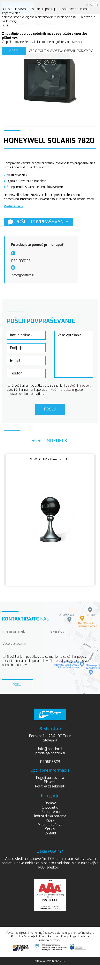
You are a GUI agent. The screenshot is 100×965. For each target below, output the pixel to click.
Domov (50, 803)
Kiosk (50, 820)
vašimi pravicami (62, 390)
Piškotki (50, 782)
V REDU (14, 51)
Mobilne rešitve (50, 824)
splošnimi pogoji (79, 385)
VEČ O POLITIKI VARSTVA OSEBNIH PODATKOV (61, 51)
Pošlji (50, 409)
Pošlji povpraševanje (38, 222)
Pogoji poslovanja (50, 777)
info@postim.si (50, 749)
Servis (50, 829)
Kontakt (50, 833)
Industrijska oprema (50, 816)
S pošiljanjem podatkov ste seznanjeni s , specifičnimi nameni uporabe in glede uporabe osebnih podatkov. (49, 389)
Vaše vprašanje (73, 354)
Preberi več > (13, 206)
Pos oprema (50, 811)
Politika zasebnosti (50, 786)
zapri (92, 4)
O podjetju (50, 807)
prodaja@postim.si (50, 753)
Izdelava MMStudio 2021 (50, 961)
